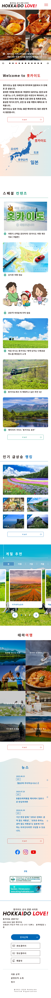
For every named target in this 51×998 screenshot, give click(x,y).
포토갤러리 (21, 945)
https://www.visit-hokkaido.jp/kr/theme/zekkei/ (12, 643)
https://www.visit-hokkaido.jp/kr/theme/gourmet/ (38, 668)
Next (48, 63)
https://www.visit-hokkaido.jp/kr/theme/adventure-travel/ (12, 719)
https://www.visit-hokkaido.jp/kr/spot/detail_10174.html (21, 467)
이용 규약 (15, 974)
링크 (13, 981)
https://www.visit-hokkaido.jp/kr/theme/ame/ (38, 694)
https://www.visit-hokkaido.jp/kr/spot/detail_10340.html (13, 517)
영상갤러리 (21, 953)
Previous (3, 63)
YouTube (33, 852)
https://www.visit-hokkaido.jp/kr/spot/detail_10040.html (37, 501)
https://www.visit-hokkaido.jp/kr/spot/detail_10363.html (25, 572)
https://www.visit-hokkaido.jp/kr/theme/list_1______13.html (38, 719)
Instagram (25, 852)
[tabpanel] (25, 35)
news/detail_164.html (13, 807)
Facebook (17, 852)
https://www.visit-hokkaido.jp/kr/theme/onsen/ (38, 643)
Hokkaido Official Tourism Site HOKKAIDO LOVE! (19, 4)
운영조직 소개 (17, 978)
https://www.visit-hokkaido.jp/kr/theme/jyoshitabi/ (12, 694)
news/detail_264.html (13, 773)
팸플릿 (19, 960)
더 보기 (24, 120)
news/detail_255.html (13, 789)
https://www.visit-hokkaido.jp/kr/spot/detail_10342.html (37, 517)
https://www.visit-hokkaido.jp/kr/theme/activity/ (12, 668)
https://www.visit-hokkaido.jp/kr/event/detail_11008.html (13, 501)
